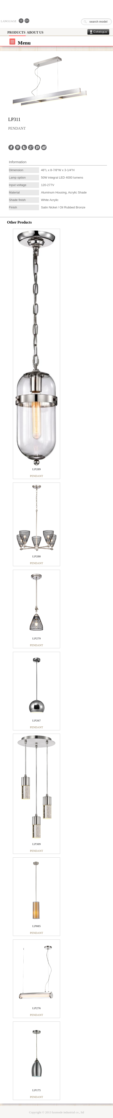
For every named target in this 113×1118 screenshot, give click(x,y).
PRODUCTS (16, 32)
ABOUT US (35, 32)
